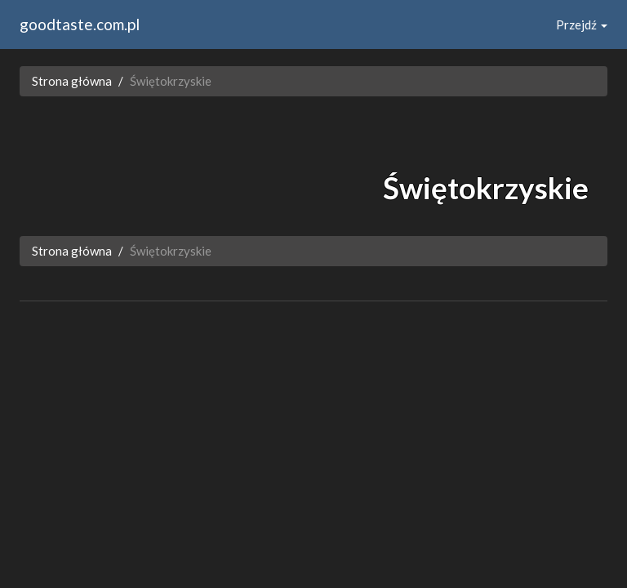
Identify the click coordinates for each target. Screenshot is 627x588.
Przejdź (581, 24)
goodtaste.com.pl (80, 24)
